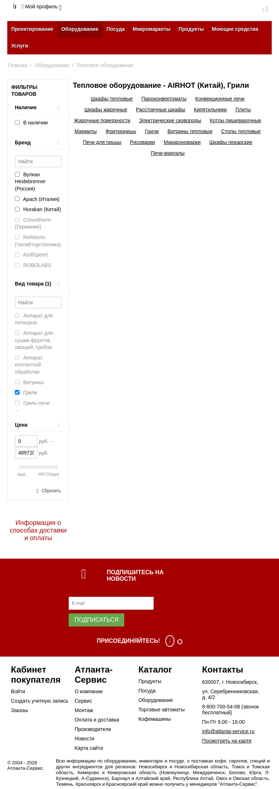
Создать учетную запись (39, 701)
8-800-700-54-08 (221, 707)
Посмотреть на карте (226, 741)
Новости (84, 738)
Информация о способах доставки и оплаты (38, 530)
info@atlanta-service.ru (228, 731)
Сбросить (51, 490)
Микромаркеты (151, 29)
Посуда (115, 29)
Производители (92, 729)
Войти (18, 691)
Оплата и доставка (96, 720)
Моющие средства (235, 29)
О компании (88, 691)
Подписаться (96, 620)
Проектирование (32, 29)
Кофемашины (154, 719)
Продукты (191, 29)
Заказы (19, 710)
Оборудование (79, 29)
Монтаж (83, 710)
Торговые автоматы (161, 709)
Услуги (19, 46)
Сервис (83, 701)
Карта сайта (88, 748)
